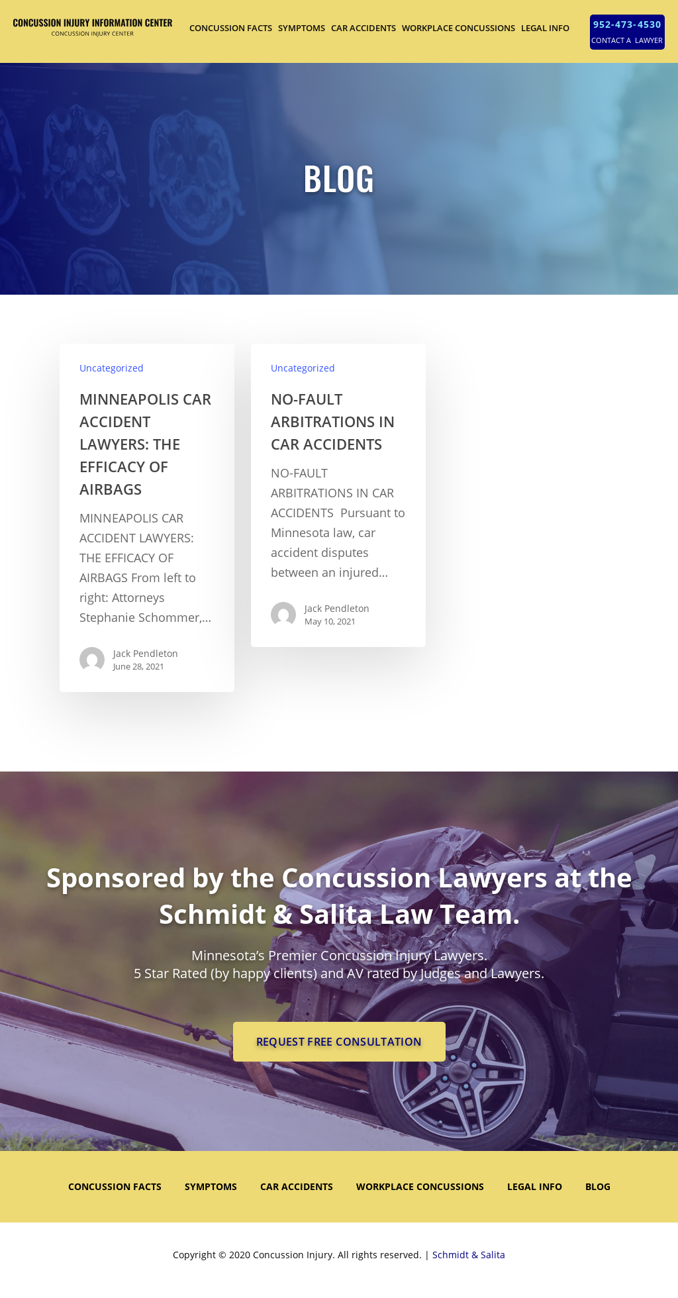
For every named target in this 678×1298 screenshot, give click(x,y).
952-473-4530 (627, 24)
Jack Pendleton (145, 653)
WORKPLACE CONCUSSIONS (458, 28)
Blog (597, 1186)
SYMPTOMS (301, 28)
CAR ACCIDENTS (363, 28)
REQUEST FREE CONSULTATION (339, 1041)
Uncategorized (111, 368)
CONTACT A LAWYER (627, 40)
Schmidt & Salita (468, 1254)
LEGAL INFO (545, 28)
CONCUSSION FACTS (230, 28)
